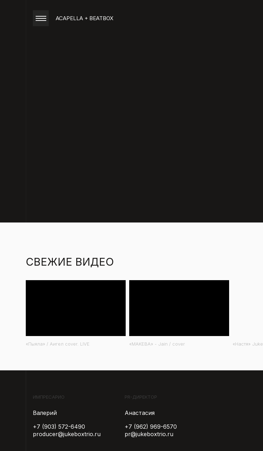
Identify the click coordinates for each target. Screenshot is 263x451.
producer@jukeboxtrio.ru (67, 434)
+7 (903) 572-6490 (59, 426)
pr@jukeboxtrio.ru (149, 434)
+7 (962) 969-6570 (151, 426)
